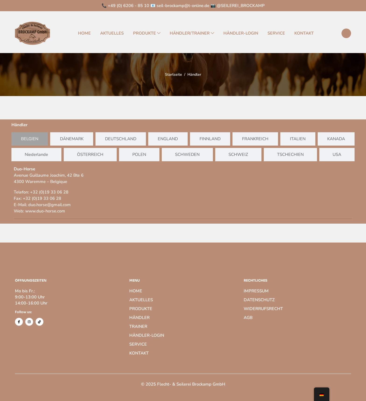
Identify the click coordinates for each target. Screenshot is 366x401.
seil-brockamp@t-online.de (183, 5)
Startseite (173, 74)
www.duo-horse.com (45, 211)
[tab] (29, 139)
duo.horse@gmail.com (49, 205)
